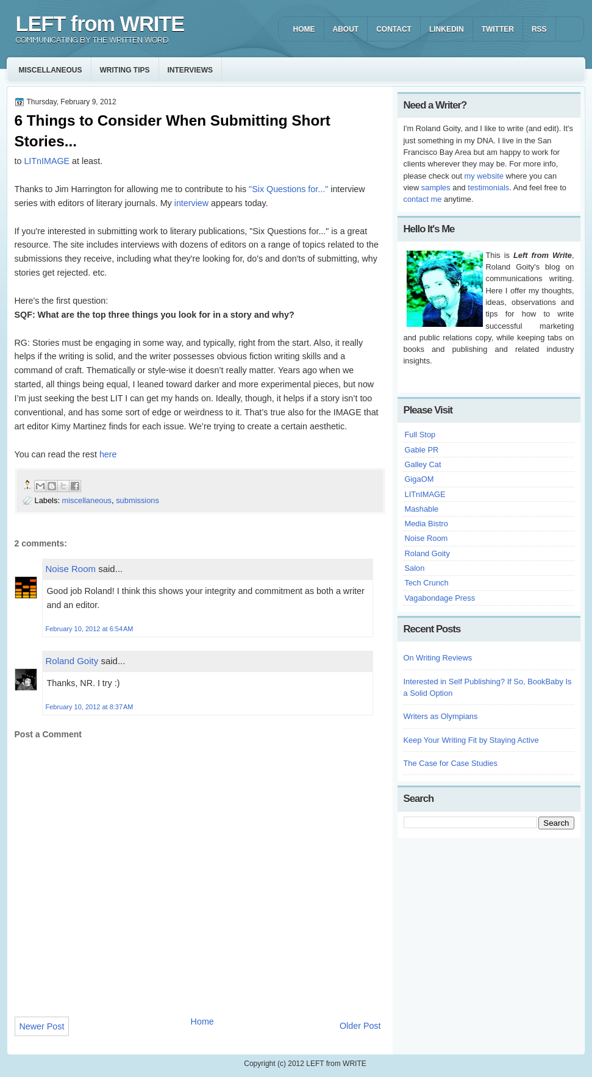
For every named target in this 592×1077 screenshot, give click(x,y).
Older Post (360, 1026)
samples (436, 187)
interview (190, 203)
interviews (190, 70)
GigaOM (419, 479)
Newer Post (42, 1026)
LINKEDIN (446, 29)
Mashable (422, 508)
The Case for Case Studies (450, 763)
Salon (415, 568)
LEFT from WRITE (100, 23)
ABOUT (346, 29)
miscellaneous (50, 70)
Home (202, 1021)
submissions (137, 500)
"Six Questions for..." (288, 189)
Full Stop (420, 434)
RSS (539, 29)
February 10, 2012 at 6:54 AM (90, 628)
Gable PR (422, 449)
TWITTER (498, 29)
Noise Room (71, 569)
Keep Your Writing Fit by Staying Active (471, 740)
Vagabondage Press (440, 598)
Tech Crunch (427, 582)
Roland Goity (72, 661)
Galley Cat (423, 464)
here (108, 454)
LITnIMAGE (47, 161)
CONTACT (394, 29)
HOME (304, 29)
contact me (423, 199)
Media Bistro (426, 523)
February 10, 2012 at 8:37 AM (90, 706)
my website (484, 176)
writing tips (125, 70)
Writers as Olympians (441, 716)
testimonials (488, 187)
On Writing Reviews (438, 657)
